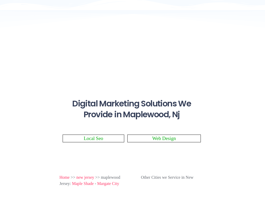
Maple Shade (83, 183)
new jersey (85, 177)
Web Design (164, 138)
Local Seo (93, 138)
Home (65, 177)
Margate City (108, 183)
